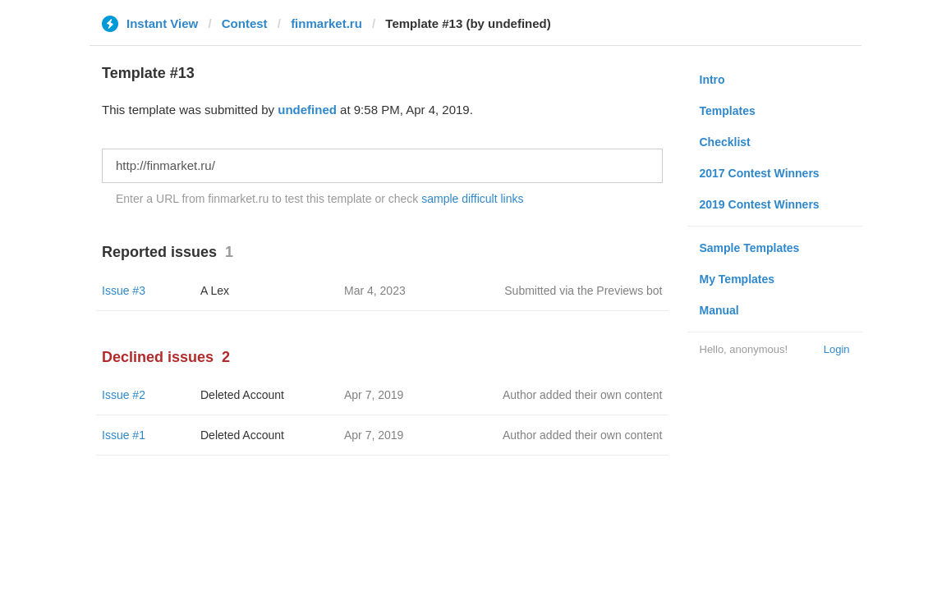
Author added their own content (583, 394)
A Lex (214, 290)
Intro (712, 79)
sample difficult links (472, 198)
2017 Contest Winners (760, 173)
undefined (307, 110)
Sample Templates (750, 247)
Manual (719, 310)
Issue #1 (123, 435)
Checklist (725, 142)
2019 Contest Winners (760, 204)
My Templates (737, 279)
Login (837, 349)
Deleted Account (242, 394)
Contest (245, 23)
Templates (728, 110)
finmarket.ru (326, 23)
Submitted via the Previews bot (583, 290)
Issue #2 (123, 394)
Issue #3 (123, 290)
